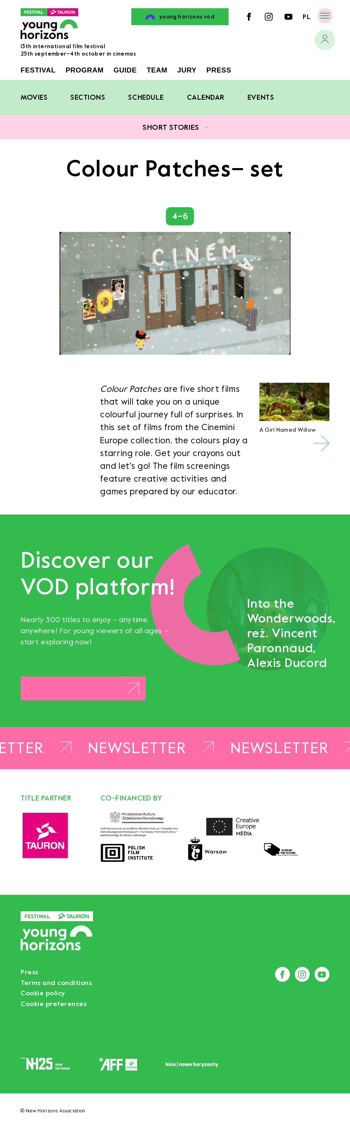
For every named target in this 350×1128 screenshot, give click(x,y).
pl (306, 16)
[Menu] (324, 15)
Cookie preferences (53, 1003)
